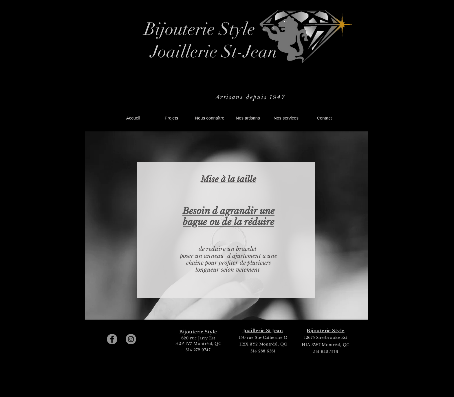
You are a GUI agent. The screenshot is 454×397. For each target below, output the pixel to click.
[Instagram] (131, 339)
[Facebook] (112, 339)
